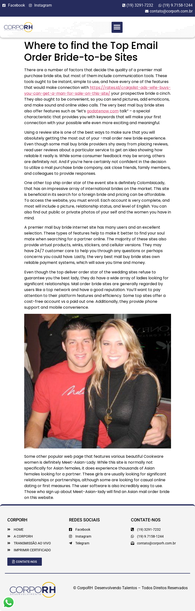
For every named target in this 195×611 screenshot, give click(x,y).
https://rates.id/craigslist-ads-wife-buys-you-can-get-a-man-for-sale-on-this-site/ (97, 90)
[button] (117, 27)
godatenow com (103, 111)
